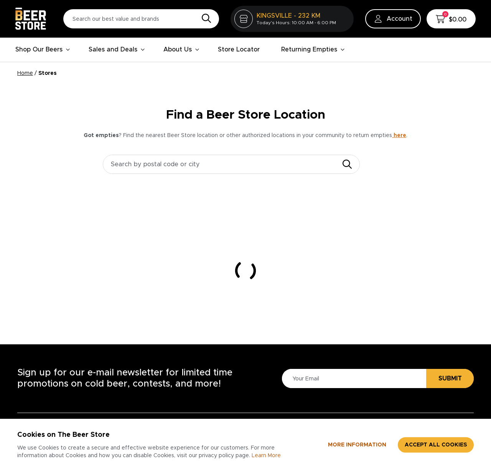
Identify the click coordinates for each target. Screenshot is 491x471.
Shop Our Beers (42, 49)
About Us (181, 49)
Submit (450, 289)
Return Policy (273, 414)
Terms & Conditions (283, 402)
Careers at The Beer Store (362, 383)
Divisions (343, 402)
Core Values (349, 414)
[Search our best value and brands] (141, 18)
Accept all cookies (436, 445)
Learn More (266, 455)
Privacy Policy (274, 390)
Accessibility (272, 377)
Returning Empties (313, 49)
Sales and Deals (117, 49)
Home (25, 73)
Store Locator (239, 49)
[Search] (204, 18)
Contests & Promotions (194, 402)
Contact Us (176, 414)
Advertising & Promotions (428, 396)
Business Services (434, 377)
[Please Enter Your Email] (353, 289)
